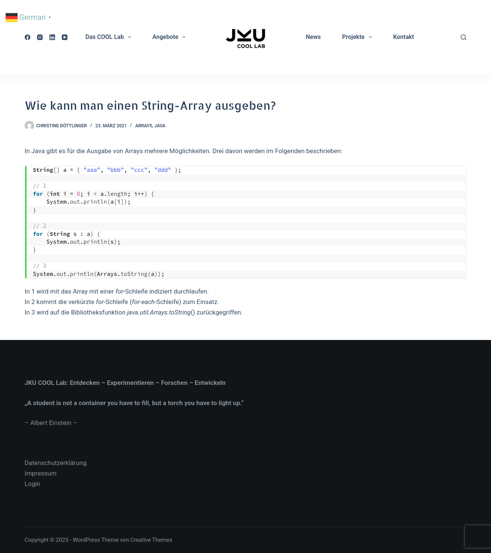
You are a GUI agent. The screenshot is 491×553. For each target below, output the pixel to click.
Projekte (358, 37)
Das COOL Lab (109, 37)
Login (32, 483)
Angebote (170, 37)
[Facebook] (27, 37)
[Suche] (463, 37)
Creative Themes (151, 540)
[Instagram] (40, 37)
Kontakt (403, 36)
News (313, 36)
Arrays (143, 125)
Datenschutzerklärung (56, 463)
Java (159, 125)
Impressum (41, 473)
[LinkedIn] (52, 37)
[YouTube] (64, 37)
